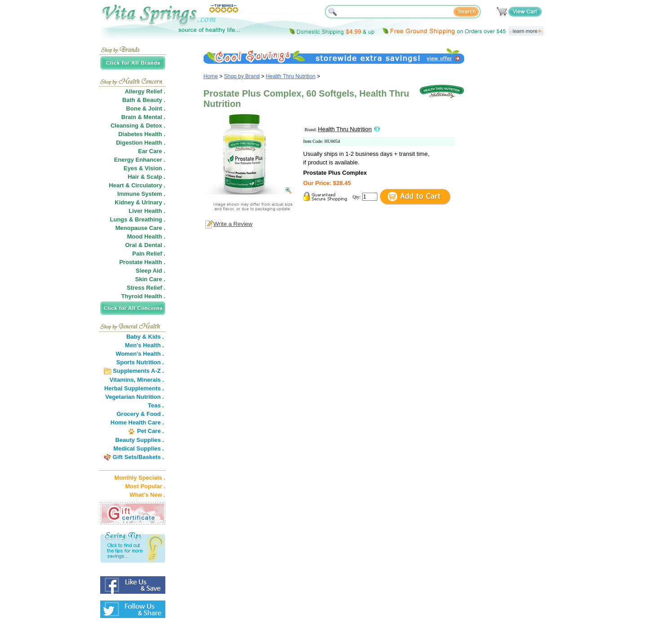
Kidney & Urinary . (140, 202)
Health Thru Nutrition (291, 76)
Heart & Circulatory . (137, 185)
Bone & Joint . (145, 108)
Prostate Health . (142, 262)
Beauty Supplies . (139, 440)
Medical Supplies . (138, 448)
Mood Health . (146, 236)
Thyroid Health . (143, 296)
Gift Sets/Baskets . (138, 457)
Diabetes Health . (141, 134)
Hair (133, 176)
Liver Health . (147, 211)
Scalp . (155, 176)
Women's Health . (139, 353)
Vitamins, (123, 379)
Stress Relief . (146, 287)
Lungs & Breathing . (138, 219)
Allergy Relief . (145, 91)
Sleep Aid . (150, 270)
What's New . (147, 494)
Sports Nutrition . (140, 362)
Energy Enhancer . (139, 159)
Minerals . (150, 379)
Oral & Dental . (145, 245)
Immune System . (141, 193)
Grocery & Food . (140, 414)
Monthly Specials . (140, 477)
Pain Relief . (148, 253)
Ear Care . (151, 151)
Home (211, 76)
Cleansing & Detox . (138, 125)
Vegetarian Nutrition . (134, 396)
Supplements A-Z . (138, 370)
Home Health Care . (137, 422)
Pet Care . (150, 431)
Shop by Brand (242, 76)
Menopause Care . (140, 228)
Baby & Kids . (145, 336)
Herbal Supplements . (134, 388)
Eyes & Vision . (144, 168)
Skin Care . (150, 279)
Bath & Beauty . (143, 100)
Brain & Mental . (143, 117)
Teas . (156, 405)
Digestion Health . (140, 142)
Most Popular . (145, 486)
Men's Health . (144, 345)
